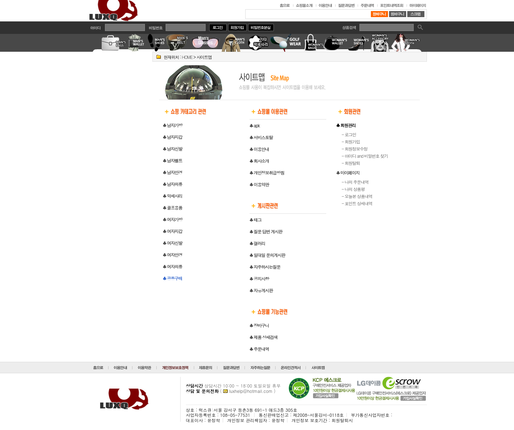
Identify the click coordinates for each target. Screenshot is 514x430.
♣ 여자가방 (172, 219)
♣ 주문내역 (259, 349)
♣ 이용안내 (259, 149)
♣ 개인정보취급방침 (267, 173)
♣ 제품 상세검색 (263, 337)
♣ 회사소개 (259, 161)
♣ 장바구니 (259, 325)
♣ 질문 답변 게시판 (266, 231)
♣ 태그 (255, 220)
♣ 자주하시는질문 (265, 267)
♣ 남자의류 (172, 184)
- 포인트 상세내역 (357, 203)
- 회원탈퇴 (351, 163)
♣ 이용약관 (259, 184)
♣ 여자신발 (172, 243)
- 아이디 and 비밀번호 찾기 (365, 156)
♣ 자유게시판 (261, 290)
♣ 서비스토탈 (261, 137)
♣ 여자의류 (172, 266)
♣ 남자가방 (172, 125)
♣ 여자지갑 (172, 231)
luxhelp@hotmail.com (250, 391)
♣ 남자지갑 (172, 137)
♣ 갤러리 (257, 243)
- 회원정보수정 (354, 149)
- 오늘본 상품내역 (357, 196)
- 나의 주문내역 (355, 182)
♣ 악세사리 (172, 196)
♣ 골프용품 (172, 207)
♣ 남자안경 (172, 172)
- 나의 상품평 (353, 189)
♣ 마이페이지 (347, 173)
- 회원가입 (351, 141)
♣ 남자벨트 (172, 160)
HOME (187, 57)
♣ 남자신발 (172, 149)
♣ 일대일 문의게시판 (267, 255)
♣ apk (254, 125)
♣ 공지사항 (259, 278)
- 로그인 (349, 134)
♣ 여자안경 (172, 255)
